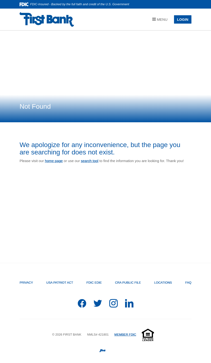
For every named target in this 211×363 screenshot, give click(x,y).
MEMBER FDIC (125, 334)
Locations (163, 282)
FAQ (188, 282)
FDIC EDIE (94, 282)
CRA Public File (128, 282)
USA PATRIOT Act (59, 282)
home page (54, 161)
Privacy (26, 282)
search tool (89, 161)
